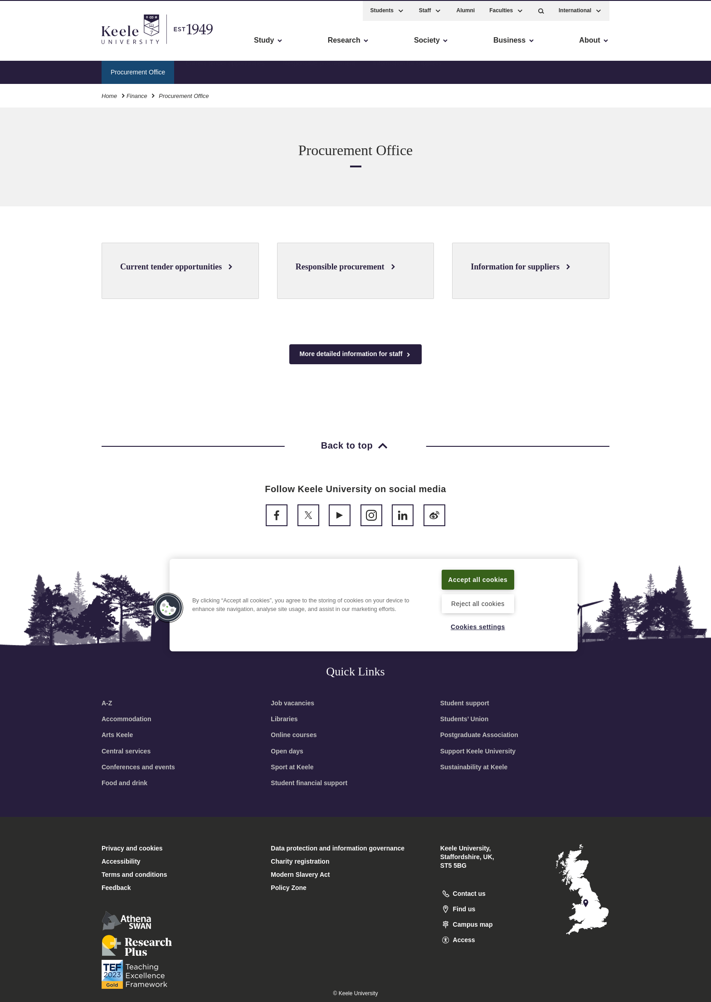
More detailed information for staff (355, 354)
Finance (137, 94)
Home (109, 94)
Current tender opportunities (224, 70)
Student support (464, 703)
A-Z (107, 703)
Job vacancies (292, 703)
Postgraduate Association (479, 734)
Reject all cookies (477, 602)
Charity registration (300, 861)
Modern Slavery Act (300, 874)
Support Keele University (478, 751)
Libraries (284, 719)
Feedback (116, 887)
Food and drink (124, 783)
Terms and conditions (134, 874)
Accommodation (126, 719)
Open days (287, 751)
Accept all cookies (478, 578)
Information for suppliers (407, 70)
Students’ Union (464, 719)
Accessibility (33, 45)
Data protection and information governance (337, 848)
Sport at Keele (292, 767)
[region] (374, 604)
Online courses (294, 734)
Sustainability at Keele (474, 767)
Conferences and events (138, 767)
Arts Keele (117, 734)
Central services (126, 751)
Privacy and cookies (132, 848)
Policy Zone (289, 887)
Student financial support (309, 783)
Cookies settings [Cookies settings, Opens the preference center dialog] (477, 627)
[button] (541, 9)
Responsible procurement (319, 70)
